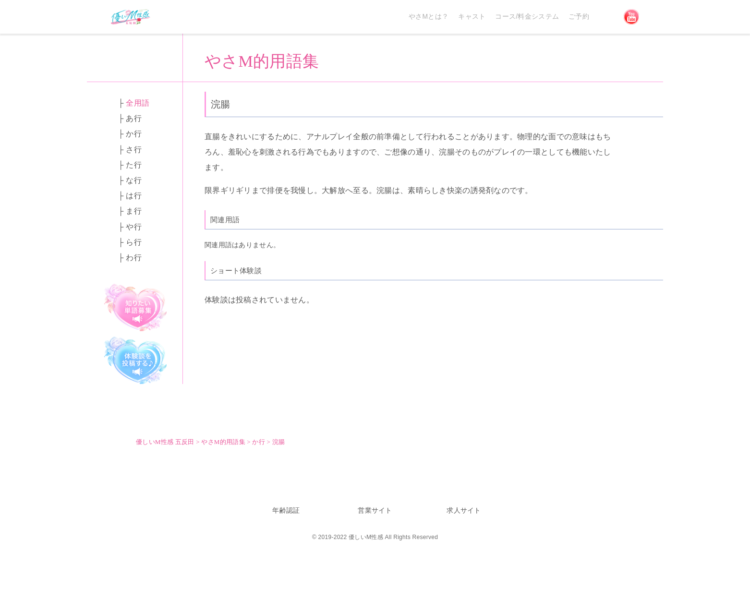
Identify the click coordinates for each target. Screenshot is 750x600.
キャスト (471, 16)
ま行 (134, 211)
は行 (134, 196)
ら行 (134, 242)
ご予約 (579, 16)
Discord (606, 16)
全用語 (137, 103)
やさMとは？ (428, 16)
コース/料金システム (527, 16)
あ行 (134, 118)
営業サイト (375, 510)
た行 (134, 165)
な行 (134, 180)
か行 (134, 134)
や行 (134, 227)
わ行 (134, 257)
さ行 (134, 149)
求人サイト (464, 510)
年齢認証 (286, 510)
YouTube (631, 16)
